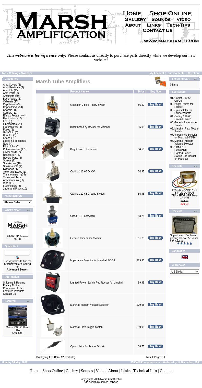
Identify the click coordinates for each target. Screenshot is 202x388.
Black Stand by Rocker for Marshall (90, 127)
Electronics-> (10, 118)
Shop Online (52, 371)
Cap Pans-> (10, 104)
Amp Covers (10, 84)
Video (100, 371)
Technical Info (145, 371)
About (113, 371)
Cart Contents (176, 73)
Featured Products (13, 291)
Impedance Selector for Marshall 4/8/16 (92, 260)
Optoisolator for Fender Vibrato (87, 346)
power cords (10, 152)
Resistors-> (9, 155)
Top (4, 73)
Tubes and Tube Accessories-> (12, 179)
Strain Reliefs (10, 166)
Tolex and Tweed (12, 171)
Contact (166, 371)
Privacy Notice (11, 285)
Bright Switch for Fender (84, 149)
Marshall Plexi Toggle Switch (86, 327)
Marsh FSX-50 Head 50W (17, 329)
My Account (157, 73)
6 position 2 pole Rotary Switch (87, 104)
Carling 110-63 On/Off (82, 171)
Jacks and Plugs (12, 188)
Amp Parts (9, 93)
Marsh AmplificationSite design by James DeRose (103, 380)
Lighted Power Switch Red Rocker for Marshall (96, 282)
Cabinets (8, 101)
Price (141, 91)
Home (35, 371)
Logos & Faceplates (14, 140)
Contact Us (9, 293)
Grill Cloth (8, 132)
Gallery (72, 371)
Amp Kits (8, 90)
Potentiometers (11, 149)
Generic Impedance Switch (85, 238)
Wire (5, 183)
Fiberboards (10, 124)
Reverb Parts (10, 157)
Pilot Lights (9, 146)
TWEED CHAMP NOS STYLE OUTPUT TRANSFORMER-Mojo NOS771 (184, 194)
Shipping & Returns (14, 282)
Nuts (5, 143)
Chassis (7, 110)
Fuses (6, 129)
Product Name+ (79, 91)
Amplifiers (8, 96)
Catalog (13, 73)
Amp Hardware (11, 87)
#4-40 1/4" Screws (17, 236)
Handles (8, 135)
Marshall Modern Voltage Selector (89, 304)
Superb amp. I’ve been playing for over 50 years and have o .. (184, 238)
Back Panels (10, 98)
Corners (7, 112)
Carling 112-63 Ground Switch (87, 193)
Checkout (194, 73)
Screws (7, 160)
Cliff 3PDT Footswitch (82, 216)
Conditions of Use (13, 288)
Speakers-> (9, 163)
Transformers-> (11, 174)
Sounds (87, 371)
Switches (26, 73)
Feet (5, 121)
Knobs (6, 138)
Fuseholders (10, 185)
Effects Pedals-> (12, 115)
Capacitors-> (10, 107)
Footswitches (10, 126)
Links (125, 371)
